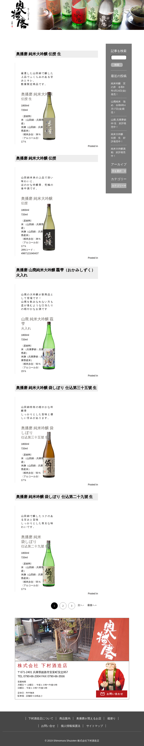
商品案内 (64, 718)
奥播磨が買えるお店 (88, 718)
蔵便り (111, 718)
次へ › (81, 605)
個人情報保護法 (70, 725)
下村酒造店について (40, 718)
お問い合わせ (115, 693)
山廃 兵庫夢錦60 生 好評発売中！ (118, 123)
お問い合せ (48, 725)
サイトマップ (94, 725)
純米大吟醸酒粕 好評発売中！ (118, 152)
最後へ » (92, 605)
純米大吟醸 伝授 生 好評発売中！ (118, 138)
